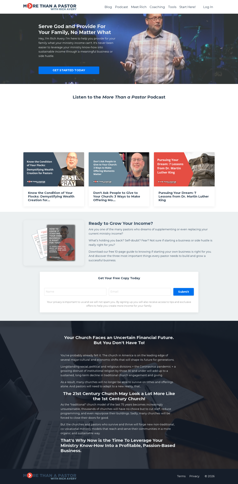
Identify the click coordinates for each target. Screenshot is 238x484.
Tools (171, 7)
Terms (181, 476)
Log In (208, 7)
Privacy (194, 476)
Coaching (156, 7)
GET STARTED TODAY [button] (69, 70)
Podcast (120, 7)
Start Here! (186, 7)
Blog (106, 7)
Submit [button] (183, 291)
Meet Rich (137, 7)
